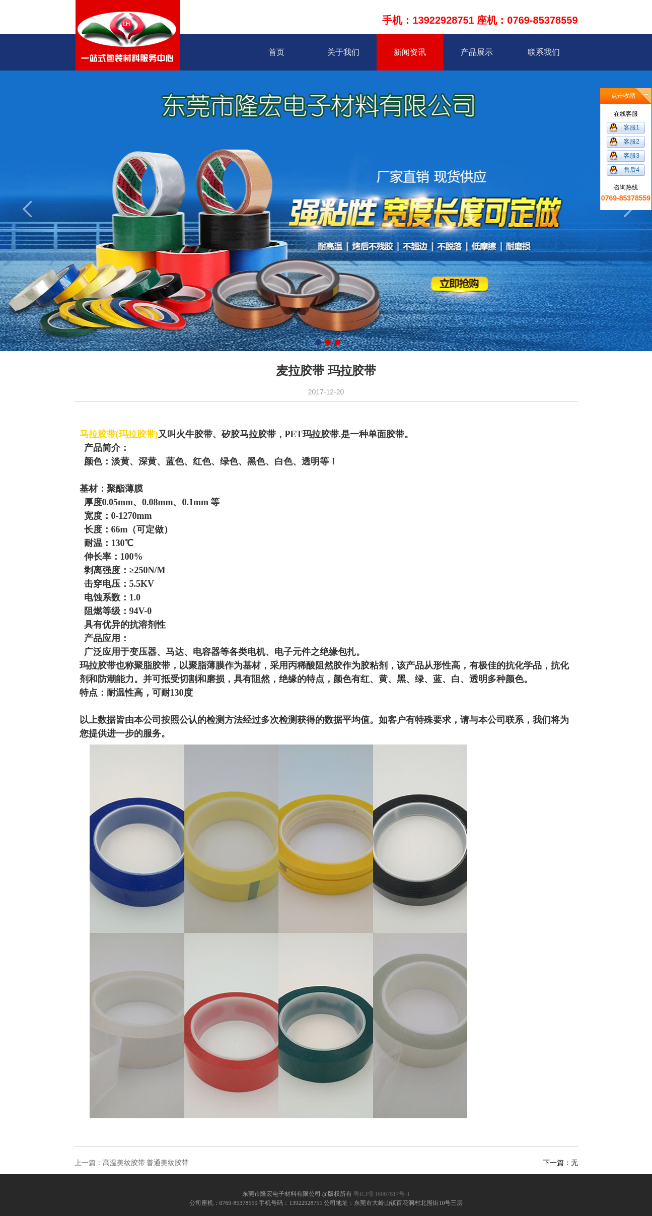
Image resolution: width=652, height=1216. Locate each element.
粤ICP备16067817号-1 (381, 1193)
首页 (276, 52)
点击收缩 (623, 95)
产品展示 (477, 52)
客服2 (631, 141)
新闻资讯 (410, 52)
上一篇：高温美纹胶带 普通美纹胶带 (132, 1163)
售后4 (631, 169)
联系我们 (544, 52)
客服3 (631, 155)
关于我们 (343, 52)
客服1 (631, 127)
